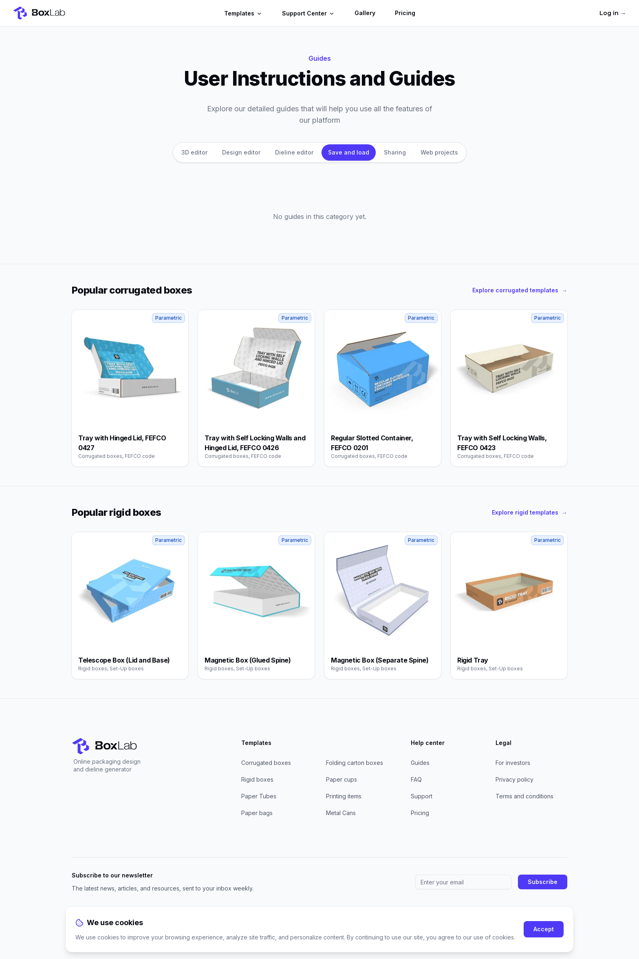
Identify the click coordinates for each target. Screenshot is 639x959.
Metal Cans (341, 812)
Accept (543, 929)
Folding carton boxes (354, 762)
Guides (420, 762)
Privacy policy (514, 779)
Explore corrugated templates (519, 290)
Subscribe (542, 881)
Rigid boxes (257, 779)
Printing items (343, 796)
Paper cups (341, 779)
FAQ (416, 779)
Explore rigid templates (529, 512)
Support (421, 796)
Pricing (405, 12)
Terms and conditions (524, 796)
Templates (243, 13)
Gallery (365, 12)
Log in (612, 13)
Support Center (308, 13)
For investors (513, 762)
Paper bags (257, 812)
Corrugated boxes (266, 762)
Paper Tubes (258, 796)
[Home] (39, 13)
